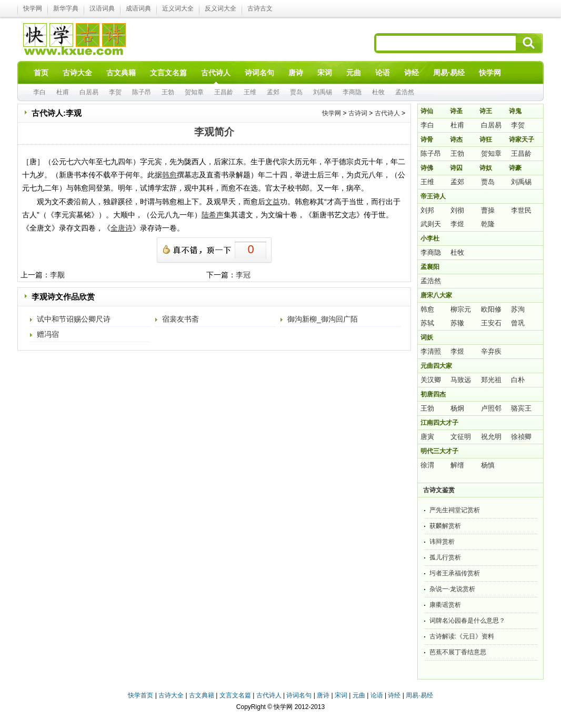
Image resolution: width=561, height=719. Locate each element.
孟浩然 (404, 92)
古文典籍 (201, 695)
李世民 (521, 210)
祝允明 (491, 437)
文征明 (460, 437)
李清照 (430, 351)
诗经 (394, 695)
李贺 (115, 92)
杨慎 (488, 465)
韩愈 (427, 309)
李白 (39, 92)
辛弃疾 (491, 351)
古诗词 (357, 113)
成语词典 (138, 8)
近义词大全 (178, 8)
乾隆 (488, 224)
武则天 (430, 224)
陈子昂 (141, 92)
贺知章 (194, 92)
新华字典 (65, 8)
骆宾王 (521, 408)
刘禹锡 (322, 92)
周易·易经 (449, 72)
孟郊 (273, 92)
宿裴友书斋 (180, 319)
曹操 (488, 210)
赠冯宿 (48, 334)
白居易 (88, 92)
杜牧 (378, 92)
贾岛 (296, 92)
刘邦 (427, 210)
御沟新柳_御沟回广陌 (322, 319)
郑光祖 (491, 380)
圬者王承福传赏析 (454, 573)
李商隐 (352, 92)
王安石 (491, 323)
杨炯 (457, 408)
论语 (376, 695)
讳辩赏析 (442, 541)
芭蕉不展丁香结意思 (457, 652)
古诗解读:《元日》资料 (461, 636)
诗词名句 (299, 695)
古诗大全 (171, 695)
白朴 (518, 380)
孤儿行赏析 (445, 557)
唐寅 (427, 437)
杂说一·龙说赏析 (452, 589)
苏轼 (427, 323)
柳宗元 (460, 309)
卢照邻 (491, 408)
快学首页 (140, 695)
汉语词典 (102, 8)
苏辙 (457, 323)
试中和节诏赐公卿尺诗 (74, 319)
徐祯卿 (521, 437)
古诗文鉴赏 (439, 490)
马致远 (460, 380)
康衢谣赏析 (445, 604)
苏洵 (518, 309)
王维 (250, 92)
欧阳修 (491, 309)
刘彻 (457, 210)
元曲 (359, 695)
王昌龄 (223, 92)
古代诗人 (387, 113)
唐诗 (323, 695)
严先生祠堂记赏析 (454, 510)
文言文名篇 (235, 695)
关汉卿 (430, 380)
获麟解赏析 (445, 526)
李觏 (57, 275)
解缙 (457, 465)
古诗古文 (260, 8)
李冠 (243, 275)
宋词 (341, 695)
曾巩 (518, 323)
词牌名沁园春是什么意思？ (467, 620)
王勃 (168, 92)
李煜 (457, 224)
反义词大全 (220, 8)
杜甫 (62, 92)
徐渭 (427, 465)
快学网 (32, 8)
